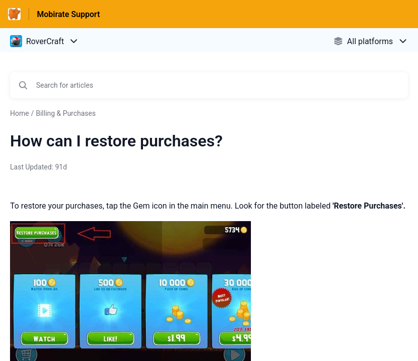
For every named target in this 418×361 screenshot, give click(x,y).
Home (19, 113)
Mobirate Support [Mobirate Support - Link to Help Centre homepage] (68, 14)
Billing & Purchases (65, 113)
